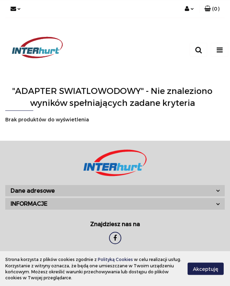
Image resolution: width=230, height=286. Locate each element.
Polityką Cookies (115, 259)
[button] (212, 9)
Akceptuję (205, 269)
